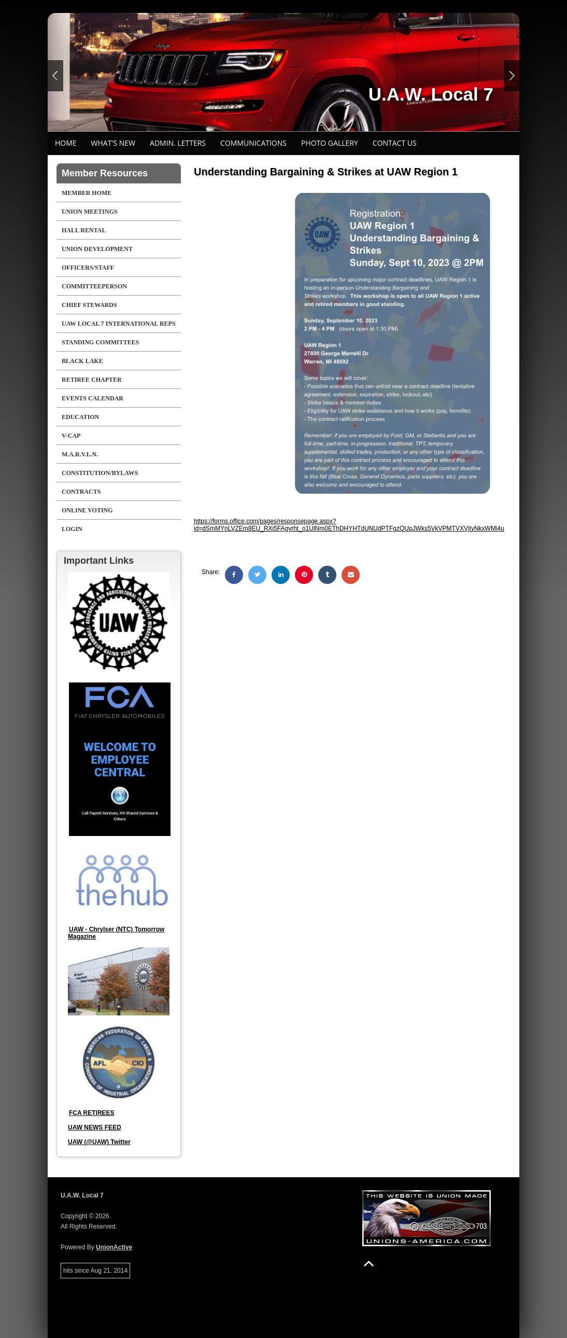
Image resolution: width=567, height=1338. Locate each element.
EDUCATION (80, 417)
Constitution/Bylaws (100, 473)
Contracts (81, 491)
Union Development (97, 249)
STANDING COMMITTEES (100, 342)
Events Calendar (92, 398)
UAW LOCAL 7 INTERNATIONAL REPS (119, 323)
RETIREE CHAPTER (92, 379)
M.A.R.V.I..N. (80, 454)
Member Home (86, 193)
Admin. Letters (178, 143)
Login (72, 529)
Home (66, 143)
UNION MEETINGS (90, 211)
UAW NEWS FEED (94, 1127)
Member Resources (105, 173)
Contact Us (395, 143)
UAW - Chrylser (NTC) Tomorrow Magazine (116, 933)
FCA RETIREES (92, 1113)
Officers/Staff (88, 267)
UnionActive (114, 1247)
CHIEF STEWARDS (89, 305)
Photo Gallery (329, 143)
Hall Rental (84, 230)
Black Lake (82, 361)
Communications (253, 143)
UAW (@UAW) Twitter (99, 1142)
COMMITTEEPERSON (94, 286)
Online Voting (87, 510)
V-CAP (71, 435)
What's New (113, 143)
